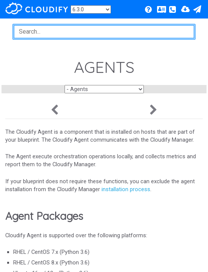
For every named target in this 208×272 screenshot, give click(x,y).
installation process (126, 189)
